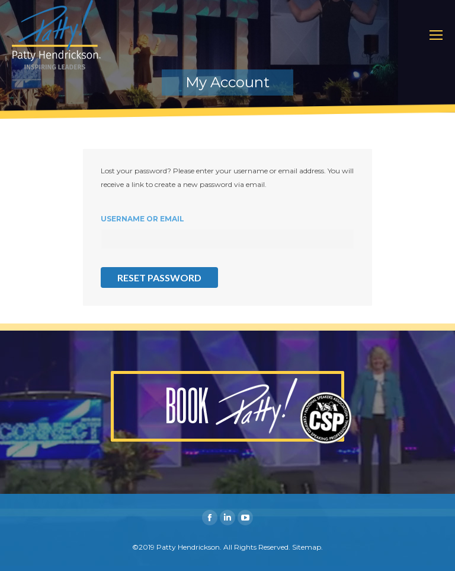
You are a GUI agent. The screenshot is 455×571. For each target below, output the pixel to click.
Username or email (142, 218)
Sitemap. (307, 547)
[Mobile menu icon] (436, 35)
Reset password (159, 277)
